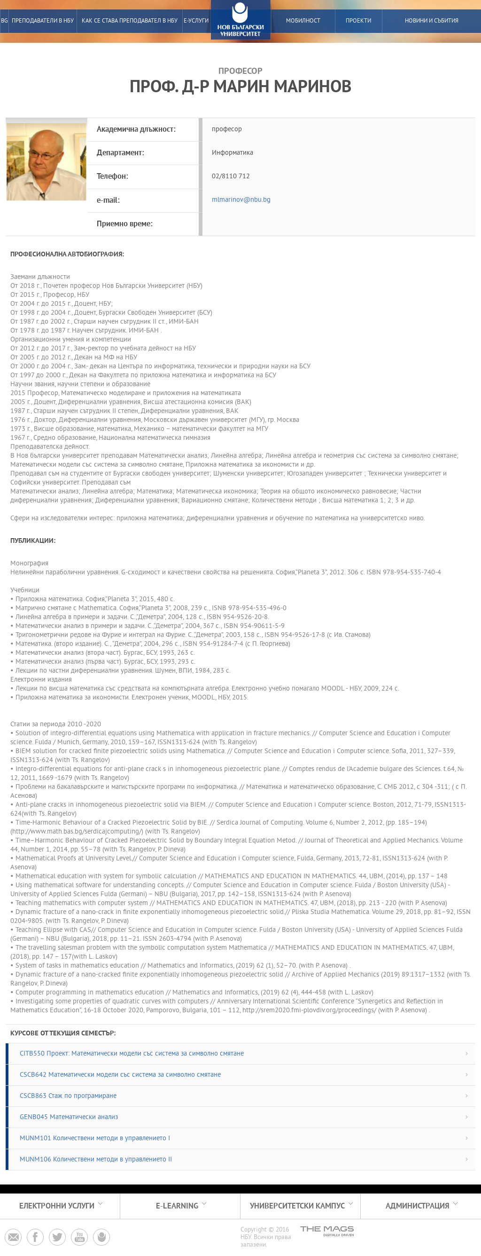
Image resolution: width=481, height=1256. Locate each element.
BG (4, 21)
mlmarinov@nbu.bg (241, 200)
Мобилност (303, 21)
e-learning (177, 1206)
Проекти (358, 21)
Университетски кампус (297, 1206)
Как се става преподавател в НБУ (130, 21)
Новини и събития (431, 21)
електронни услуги (56, 1206)
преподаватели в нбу (43, 21)
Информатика (232, 153)
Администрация (418, 1206)
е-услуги (196, 21)
